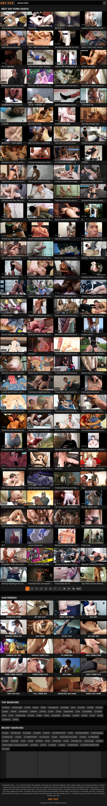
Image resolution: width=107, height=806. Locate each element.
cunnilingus (88, 711)
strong (43, 711)
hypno (6, 733)
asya (67, 741)
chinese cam (77, 741)
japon (55, 737)
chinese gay (18, 707)
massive (35, 745)
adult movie (21, 715)
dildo (40, 715)
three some (16, 733)
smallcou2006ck (83, 733)
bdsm (16, 719)
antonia (40, 741)
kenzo (19, 737)
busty (85, 715)
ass (78, 711)
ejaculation (69, 711)
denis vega (89, 741)
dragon (62, 745)
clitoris (77, 715)
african (47, 733)
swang (83, 737)
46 (64, 589)
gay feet (15, 741)
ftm (74, 707)
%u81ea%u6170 (31, 737)
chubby (82, 707)
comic (32, 715)
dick (47, 715)
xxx (12, 715)
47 (69, 589)
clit (5, 715)
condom (99, 711)
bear (44, 707)
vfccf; (44, 745)
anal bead (56, 715)
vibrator (53, 745)
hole (71, 733)
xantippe (28, 733)
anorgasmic (54, 707)
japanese (7, 719)
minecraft (57, 741)
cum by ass (45, 737)
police (6, 711)
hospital (37, 733)
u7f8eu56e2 (94, 737)
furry (59, 711)
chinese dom (8, 737)
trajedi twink (74, 745)
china (28, 707)
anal (48, 741)
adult (31, 741)
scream (6, 749)
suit (24, 741)
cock (51, 711)
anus (101, 715)
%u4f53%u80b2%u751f (90, 745)
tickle (14, 711)
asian (36, 707)
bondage (65, 707)
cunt (93, 715)
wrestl (6, 741)
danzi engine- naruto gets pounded (16, 745)
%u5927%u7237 (59, 733)
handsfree (24, 711)
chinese (6, 707)
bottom (34, 711)
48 (73, 589)
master (100, 741)
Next (79, 589)
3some (100, 707)
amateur (67, 715)
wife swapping (98, 733)
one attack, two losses (69, 737)
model (91, 707)
